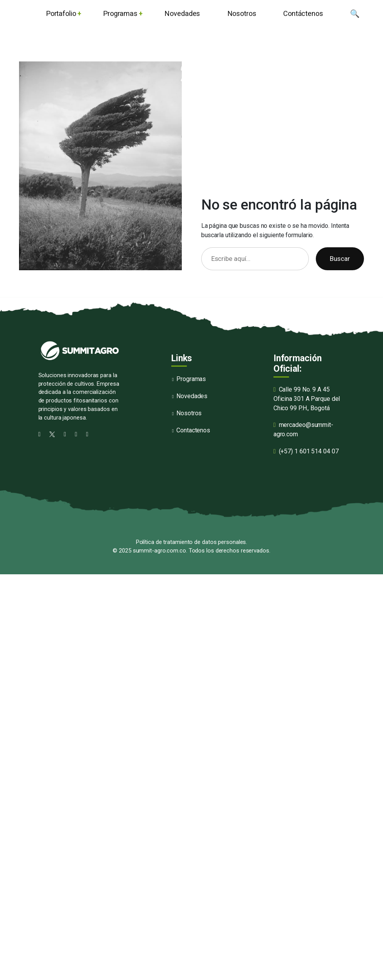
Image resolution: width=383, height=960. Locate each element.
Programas (191, 379)
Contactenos (193, 430)
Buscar (340, 258)
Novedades (191, 396)
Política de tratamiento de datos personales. (191, 542)
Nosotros (189, 413)
